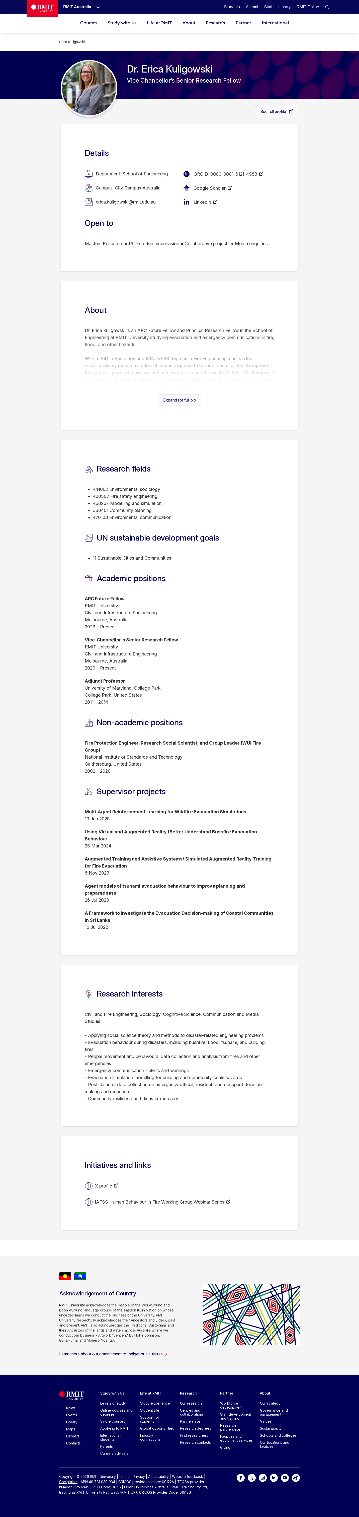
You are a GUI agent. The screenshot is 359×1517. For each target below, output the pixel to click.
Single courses (112, 1421)
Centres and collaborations (192, 1412)
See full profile (273, 111)
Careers (72, 1436)
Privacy (139, 1476)
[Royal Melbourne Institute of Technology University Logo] (42, 8)
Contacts (73, 1443)
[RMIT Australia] (77, 7)
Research (215, 23)
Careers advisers (114, 1453)
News (70, 1408)
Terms (124, 1476)
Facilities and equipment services (236, 1438)
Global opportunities (157, 1428)
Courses (88, 23)
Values (266, 1421)
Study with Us (112, 1393)
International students (110, 1437)
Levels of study (113, 1403)
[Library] (284, 7)
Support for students (149, 1419)
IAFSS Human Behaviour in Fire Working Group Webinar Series (159, 1202)
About (189, 23)
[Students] (231, 7)
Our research (191, 1403)
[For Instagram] (263, 1477)
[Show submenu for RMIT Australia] (96, 7)
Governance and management (274, 1412)
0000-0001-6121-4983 (233, 174)
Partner (243, 23)
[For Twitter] (252, 1477)
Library (71, 1422)
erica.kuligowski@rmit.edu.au (126, 202)
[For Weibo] (296, 1477)
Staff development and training (235, 1416)
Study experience (155, 1403)
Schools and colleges (278, 1435)
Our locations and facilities (274, 1444)
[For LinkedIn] (274, 1477)
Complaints (68, 1482)
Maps (70, 1429)
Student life (149, 1410)
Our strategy (270, 1403)
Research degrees (195, 1428)
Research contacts (195, 1442)
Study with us (122, 23)
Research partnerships (230, 1427)
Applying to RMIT (114, 1428)
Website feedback (187, 1476)
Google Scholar (210, 188)
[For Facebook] (241, 1477)
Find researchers (194, 1435)
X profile (103, 1186)
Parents (106, 1446)
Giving (225, 1447)
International (275, 23)
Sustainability (271, 1428)
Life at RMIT (159, 23)
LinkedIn (202, 202)
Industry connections (150, 1437)
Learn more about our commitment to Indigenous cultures (113, 1353)
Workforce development (231, 1405)
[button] (327, 7)
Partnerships (190, 1421)
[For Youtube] (285, 1477)
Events (71, 1415)
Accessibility (158, 1476)
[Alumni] (252, 7)
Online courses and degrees (116, 1412)
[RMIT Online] (308, 7)
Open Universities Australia (146, 1487)
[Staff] (268, 7)
